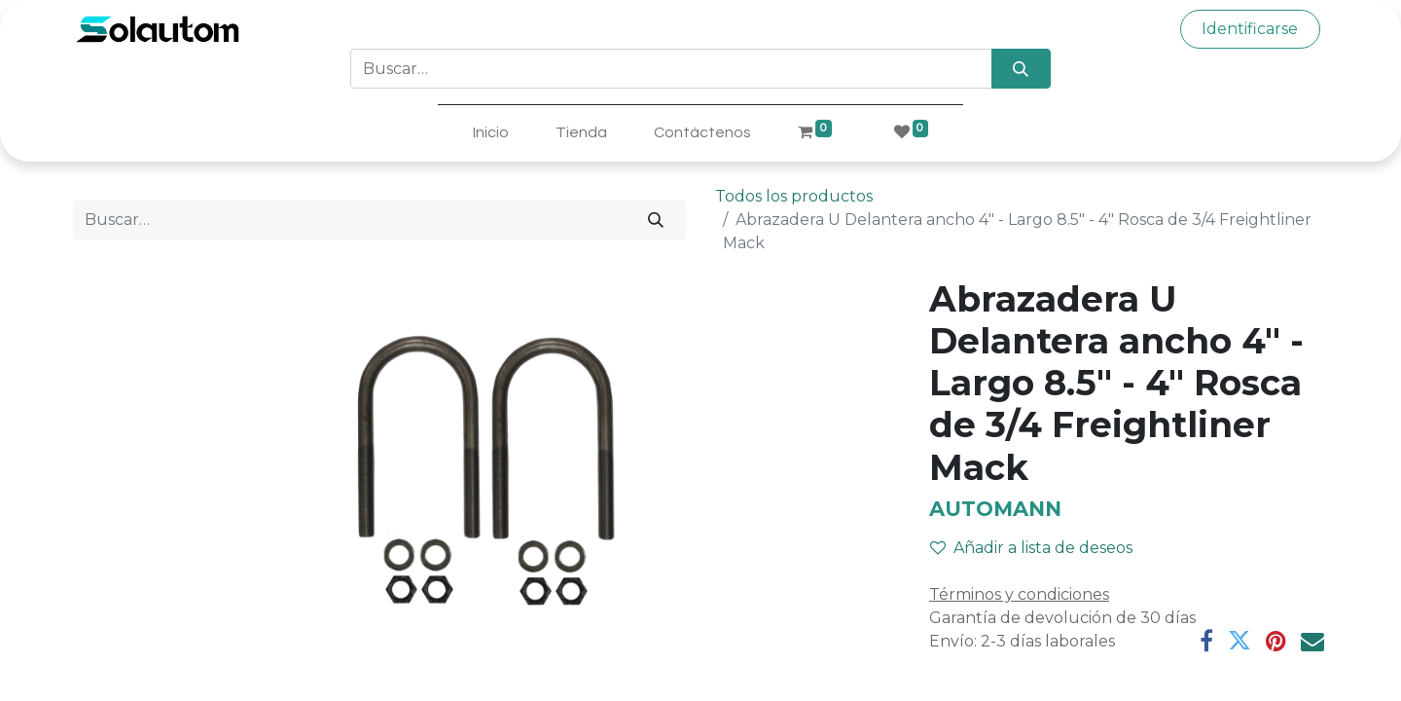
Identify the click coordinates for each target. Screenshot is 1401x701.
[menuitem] (490, 132)
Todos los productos (794, 196)
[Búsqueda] (1021, 68)
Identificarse (1250, 28)
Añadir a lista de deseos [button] (1031, 547)
